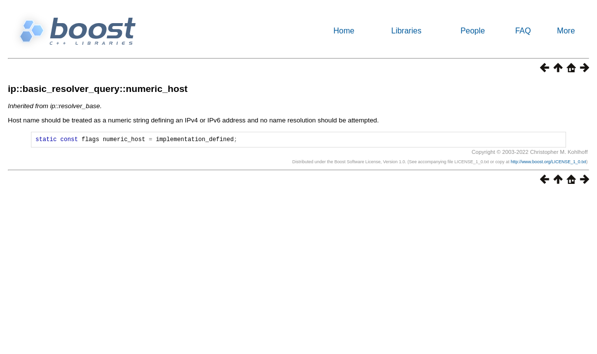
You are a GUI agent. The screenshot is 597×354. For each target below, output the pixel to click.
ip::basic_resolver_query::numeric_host (98, 89)
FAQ (523, 31)
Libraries (406, 31)
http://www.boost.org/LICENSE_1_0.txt (548, 163)
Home (343, 31)
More (566, 31)
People (472, 31)
